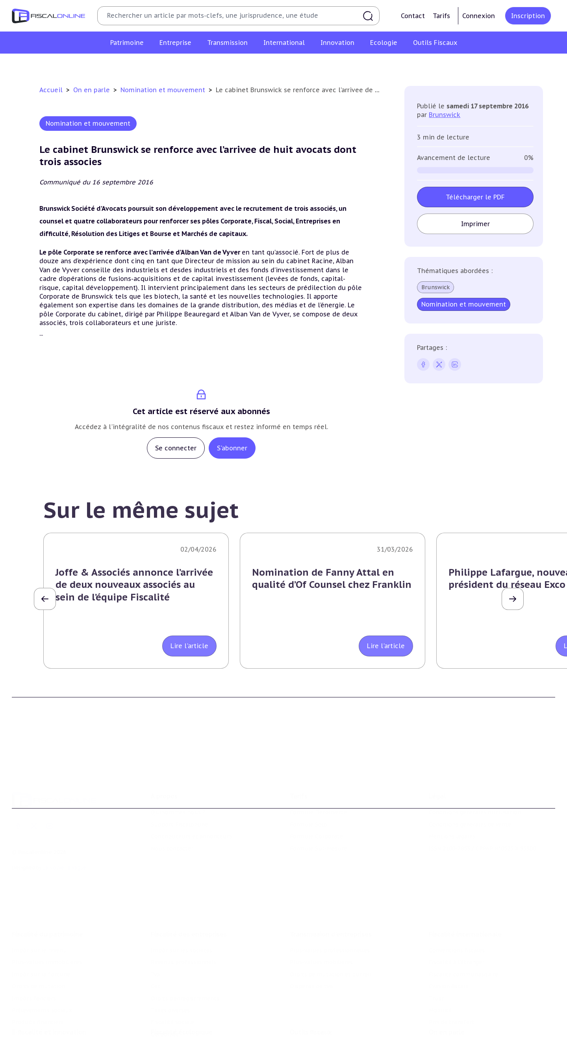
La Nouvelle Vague (64, 833)
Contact (413, 16)
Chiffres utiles (310, 1011)
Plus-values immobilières (47, 914)
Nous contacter (172, 813)
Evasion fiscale (449, 938)
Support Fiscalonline (179, 789)
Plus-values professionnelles (330, 902)
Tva (155, 926)
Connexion (478, 16)
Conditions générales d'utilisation (475, 777)
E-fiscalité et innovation (49, 995)
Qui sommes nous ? (178, 777)
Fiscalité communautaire (463, 926)
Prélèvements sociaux (42, 962)
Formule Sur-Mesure (318, 813)
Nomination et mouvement (163, 90)
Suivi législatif (309, 1035)
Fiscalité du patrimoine (47, 886)
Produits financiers (37, 974)
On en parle (92, 90)
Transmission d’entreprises (331, 886)
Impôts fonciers (34, 950)
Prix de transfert (451, 974)
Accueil (51, 90)
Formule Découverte (318, 777)
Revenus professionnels (183, 914)
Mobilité (440, 962)
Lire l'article (189, 646)
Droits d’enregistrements (185, 950)
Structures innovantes (43, 1023)
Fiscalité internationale (465, 886)
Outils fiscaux (311, 995)
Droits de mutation (38, 938)
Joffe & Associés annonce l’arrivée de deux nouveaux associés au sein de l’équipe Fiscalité (134, 584)
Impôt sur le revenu (39, 902)
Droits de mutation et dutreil (330, 926)
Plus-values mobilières (321, 914)
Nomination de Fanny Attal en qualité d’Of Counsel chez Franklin (331, 578)
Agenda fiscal (307, 1023)
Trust (436, 950)
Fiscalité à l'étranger (456, 914)
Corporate (165, 986)
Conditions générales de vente (470, 789)
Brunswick (444, 115)
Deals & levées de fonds (462, 1023)
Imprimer (475, 224)
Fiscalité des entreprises (189, 886)
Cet (155, 938)
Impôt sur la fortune (41, 926)
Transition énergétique (182, 1035)
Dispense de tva (311, 938)
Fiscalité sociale (172, 974)
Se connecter (175, 448)
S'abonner (232, 448)
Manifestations (450, 1035)
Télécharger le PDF (475, 197)
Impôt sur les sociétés (181, 902)
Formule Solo (308, 789)
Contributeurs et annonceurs (191, 801)
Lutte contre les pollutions (188, 1011)
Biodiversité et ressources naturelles (201, 1023)
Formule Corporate (316, 801)
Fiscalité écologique (182, 995)
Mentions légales (452, 801)
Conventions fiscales (457, 902)
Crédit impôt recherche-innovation (59, 1011)
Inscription (528, 16)
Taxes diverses (170, 962)
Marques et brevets (38, 1035)
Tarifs (441, 16)
